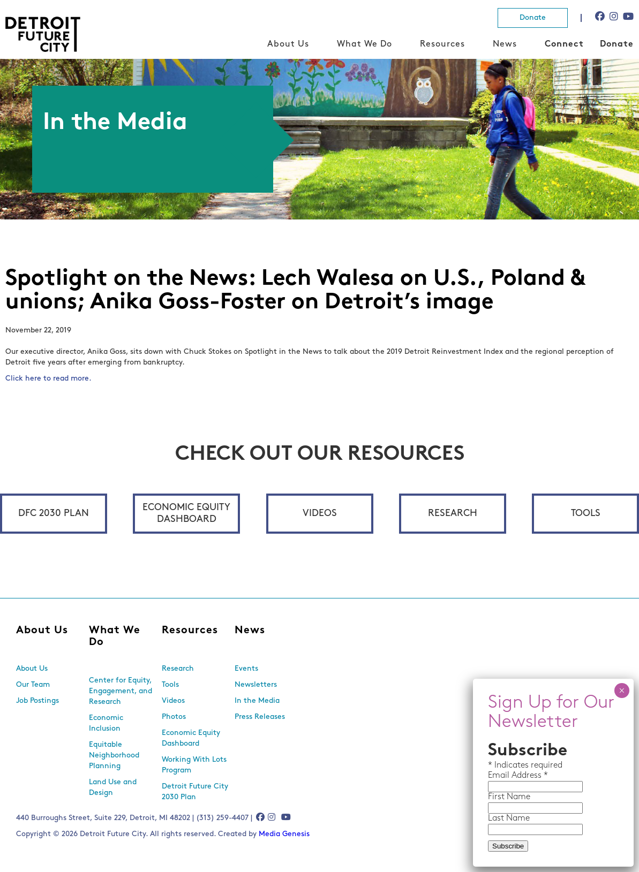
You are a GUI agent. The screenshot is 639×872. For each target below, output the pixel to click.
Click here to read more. (48, 379)
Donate (533, 18)
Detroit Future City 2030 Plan (195, 792)
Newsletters (256, 685)
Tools (585, 514)
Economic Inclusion (106, 723)
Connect (564, 44)
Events (246, 669)
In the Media (257, 701)
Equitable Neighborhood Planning (114, 755)
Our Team (33, 685)
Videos (320, 514)
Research (452, 514)
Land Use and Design (113, 787)
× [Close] (622, 690)
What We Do (364, 44)
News (505, 44)
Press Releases (260, 717)
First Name (509, 797)
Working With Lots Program (194, 765)
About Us (288, 44)
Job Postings (37, 701)
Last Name (509, 818)
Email (500, 775)
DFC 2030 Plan (53, 514)
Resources (442, 44)
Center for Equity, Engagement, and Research (120, 691)
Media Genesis (284, 834)
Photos (174, 717)
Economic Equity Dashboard (186, 514)
